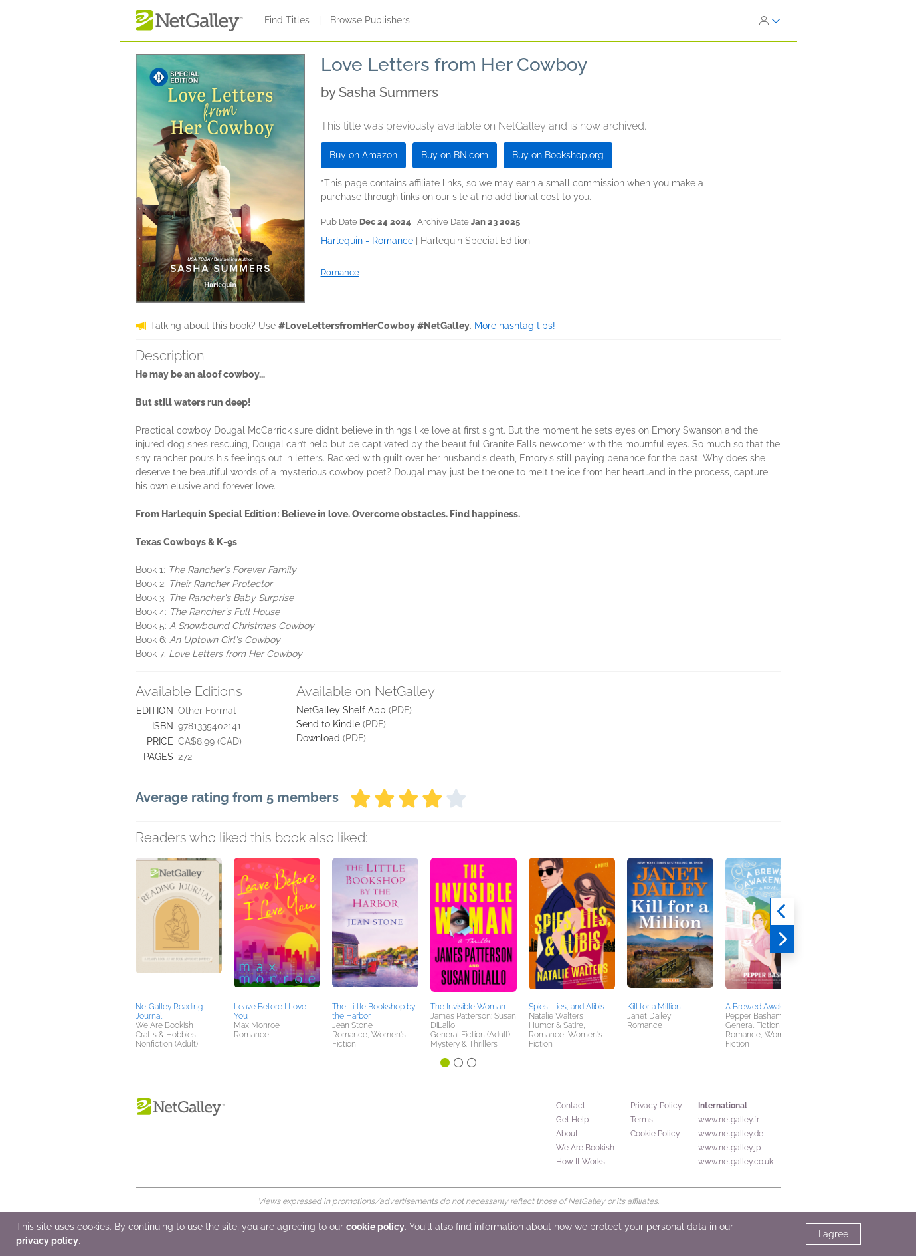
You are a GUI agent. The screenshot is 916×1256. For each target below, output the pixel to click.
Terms (641, 1119)
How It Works (580, 1161)
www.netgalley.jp (729, 1147)
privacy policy (47, 1240)
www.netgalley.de (730, 1133)
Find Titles (287, 20)
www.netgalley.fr (728, 1119)
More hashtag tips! (514, 325)
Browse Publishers (370, 20)
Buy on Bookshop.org (558, 155)
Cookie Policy (655, 1133)
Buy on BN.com (454, 155)
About (567, 1133)
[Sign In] (770, 20)
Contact (570, 1105)
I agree (833, 1234)
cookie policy (375, 1226)
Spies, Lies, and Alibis (566, 1006)
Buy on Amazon (363, 155)
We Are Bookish (585, 1147)
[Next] (782, 939)
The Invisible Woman (467, 1006)
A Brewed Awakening (764, 1006)
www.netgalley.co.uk (735, 1161)
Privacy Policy (656, 1105)
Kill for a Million (654, 1006)
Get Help (572, 1119)
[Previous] (782, 912)
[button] (179, 927)
